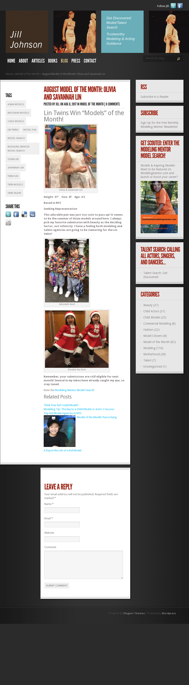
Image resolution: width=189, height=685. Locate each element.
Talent (147, 360)
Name (49, 504)
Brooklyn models (18, 113)
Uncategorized (152, 366)
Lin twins (13, 129)
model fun (29, 129)
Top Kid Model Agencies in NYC (63, 413)
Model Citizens (152, 336)
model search (16, 138)
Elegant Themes (134, 618)
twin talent (14, 193)
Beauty (148, 305)
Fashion (148, 329)
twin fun (13, 176)
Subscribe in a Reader (155, 96)
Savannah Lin (16, 167)
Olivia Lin (13, 159)
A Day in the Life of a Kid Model (62, 450)
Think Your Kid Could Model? (61, 405)
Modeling (149, 348)
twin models (15, 184)
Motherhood (151, 354)
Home (9, 74)
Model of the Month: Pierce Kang (97, 417)
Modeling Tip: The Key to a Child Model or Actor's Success (79, 409)
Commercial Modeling (157, 323)
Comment (50, 547)
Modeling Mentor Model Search (18, 148)
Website (49, 532)
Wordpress (169, 618)
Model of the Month (27, 74)
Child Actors (151, 311)
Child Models (151, 317)
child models (16, 121)
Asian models (16, 104)
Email (48, 518)
